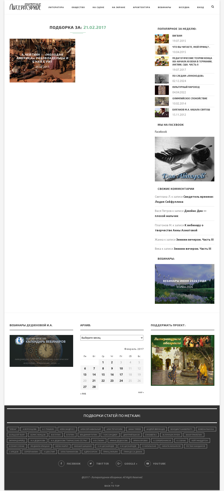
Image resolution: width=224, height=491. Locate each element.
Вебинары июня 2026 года (184, 280)
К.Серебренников (192, 441)
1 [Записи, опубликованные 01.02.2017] (103, 361)
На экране (118, 7)
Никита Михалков (19, 452)
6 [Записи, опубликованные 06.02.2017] (85, 367)
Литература (56, 7)
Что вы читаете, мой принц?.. (190, 47)
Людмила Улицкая (80, 446)
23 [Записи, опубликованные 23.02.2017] (112, 380)
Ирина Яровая (170, 441)
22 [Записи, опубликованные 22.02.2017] (103, 380)
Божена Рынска (17, 434)
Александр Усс (69, 428)
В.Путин (95, 434)
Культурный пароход (185, 86)
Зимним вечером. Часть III (195, 238)
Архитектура (141, 7)
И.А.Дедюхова (62, 441)
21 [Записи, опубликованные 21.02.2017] (94, 380)
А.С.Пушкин (49, 428)
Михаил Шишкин (125, 446)
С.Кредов (65, 452)
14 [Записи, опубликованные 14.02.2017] (94, 373)
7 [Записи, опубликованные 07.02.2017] (94, 367)
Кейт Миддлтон (33, 446)
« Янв (83, 393)
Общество (78, 7)
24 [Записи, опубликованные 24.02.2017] (121, 380)
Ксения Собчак (56, 446)
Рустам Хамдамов (44, 452)
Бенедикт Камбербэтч (188, 428)
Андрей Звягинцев (161, 428)
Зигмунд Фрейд (40, 441)
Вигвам (176, 35)
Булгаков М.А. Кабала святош (189, 109)
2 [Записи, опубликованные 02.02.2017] (112, 361)
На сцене (98, 7)
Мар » (141, 392)
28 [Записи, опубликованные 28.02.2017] (94, 386)
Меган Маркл (103, 446)
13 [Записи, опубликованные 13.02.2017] (84, 373)
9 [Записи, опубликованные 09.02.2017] (112, 367)
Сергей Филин (83, 452)
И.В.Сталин (126, 441)
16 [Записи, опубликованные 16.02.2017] (112, 373)
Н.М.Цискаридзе (148, 446)
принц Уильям (165, 452)
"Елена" (13, 428)
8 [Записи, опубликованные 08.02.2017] (103, 367)
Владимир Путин (115, 434)
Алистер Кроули (118, 428)
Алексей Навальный (93, 428)
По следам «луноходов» (186, 75)
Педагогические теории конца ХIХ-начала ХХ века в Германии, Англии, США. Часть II (193, 61)
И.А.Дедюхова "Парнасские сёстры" (95, 441)
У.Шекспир (102, 452)
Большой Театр (39, 434)
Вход (200, 7)
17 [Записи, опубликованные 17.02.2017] (121, 373)
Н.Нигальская (193, 446)
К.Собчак (14, 446)
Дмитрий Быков (159, 434)
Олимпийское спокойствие (188, 97)
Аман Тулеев (139, 428)
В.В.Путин (80, 434)
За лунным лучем (201, 434)
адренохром (145, 452)
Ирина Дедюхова (147, 441)
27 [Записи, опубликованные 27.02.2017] (84, 386)
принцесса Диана (189, 452)
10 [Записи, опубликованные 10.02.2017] (121, 367)
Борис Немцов (61, 434)
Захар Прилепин (17, 441)
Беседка (184, 7)
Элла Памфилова (123, 452)
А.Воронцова (30, 428)
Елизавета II (180, 434)
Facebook (161, 131)
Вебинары (164, 7)
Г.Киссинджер (137, 434)
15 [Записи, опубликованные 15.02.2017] (103, 373)
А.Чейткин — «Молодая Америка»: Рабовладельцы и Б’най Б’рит (42, 58)
